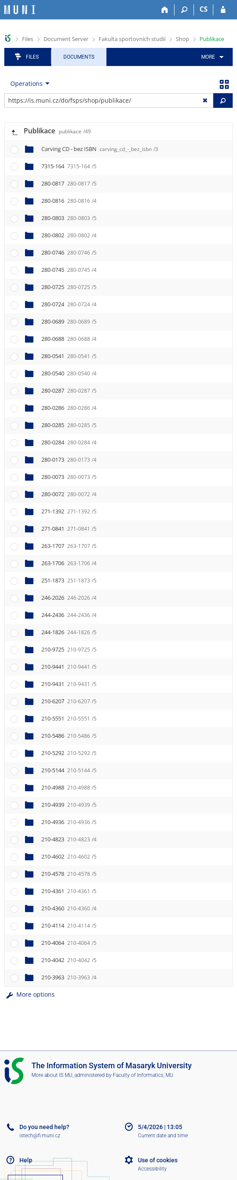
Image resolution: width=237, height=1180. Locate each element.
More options (29, 994)
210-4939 (69, 805)
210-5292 (69, 753)
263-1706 (69, 563)
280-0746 (69, 252)
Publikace (212, 39)
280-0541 (69, 356)
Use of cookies (158, 1160)
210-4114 (69, 925)
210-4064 (69, 943)
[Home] (165, 10)
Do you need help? (44, 1126)
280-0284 (69, 442)
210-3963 (69, 977)
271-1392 (69, 511)
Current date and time (163, 1136)
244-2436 (69, 615)
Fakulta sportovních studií (132, 39)
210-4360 (69, 908)
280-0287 (69, 390)
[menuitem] (211, 57)
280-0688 (69, 339)
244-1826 (69, 632)
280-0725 (69, 287)
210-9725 (69, 649)
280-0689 (69, 321)
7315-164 (69, 166)
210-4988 (69, 787)
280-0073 (69, 477)
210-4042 (69, 960)
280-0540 (69, 373)
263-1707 (69, 546)
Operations (26, 83)
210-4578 (69, 874)
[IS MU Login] (223, 10)
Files (27, 39)
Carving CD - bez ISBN (99, 149)
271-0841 (69, 528)
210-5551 (69, 718)
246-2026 (69, 597)
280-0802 (69, 235)
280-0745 (69, 270)
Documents (78, 57)
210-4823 (69, 839)
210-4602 (69, 856)
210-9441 (69, 666)
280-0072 (69, 494)
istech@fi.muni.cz (39, 1136)
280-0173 (69, 459)
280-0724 (69, 304)
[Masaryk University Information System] (19, 9)
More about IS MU (51, 1075)
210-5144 (69, 770)
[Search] (184, 10)
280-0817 (69, 183)
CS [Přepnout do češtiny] (204, 9)
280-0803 (69, 218)
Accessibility (152, 1169)
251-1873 (69, 580)
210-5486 (69, 735)
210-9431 (69, 684)
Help (25, 1160)
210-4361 (69, 891)
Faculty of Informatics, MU (143, 1075)
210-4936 (69, 822)
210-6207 (69, 701)
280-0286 (69, 408)
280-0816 (69, 201)
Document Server (66, 39)
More (208, 57)
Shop (182, 39)
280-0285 (69, 425)
